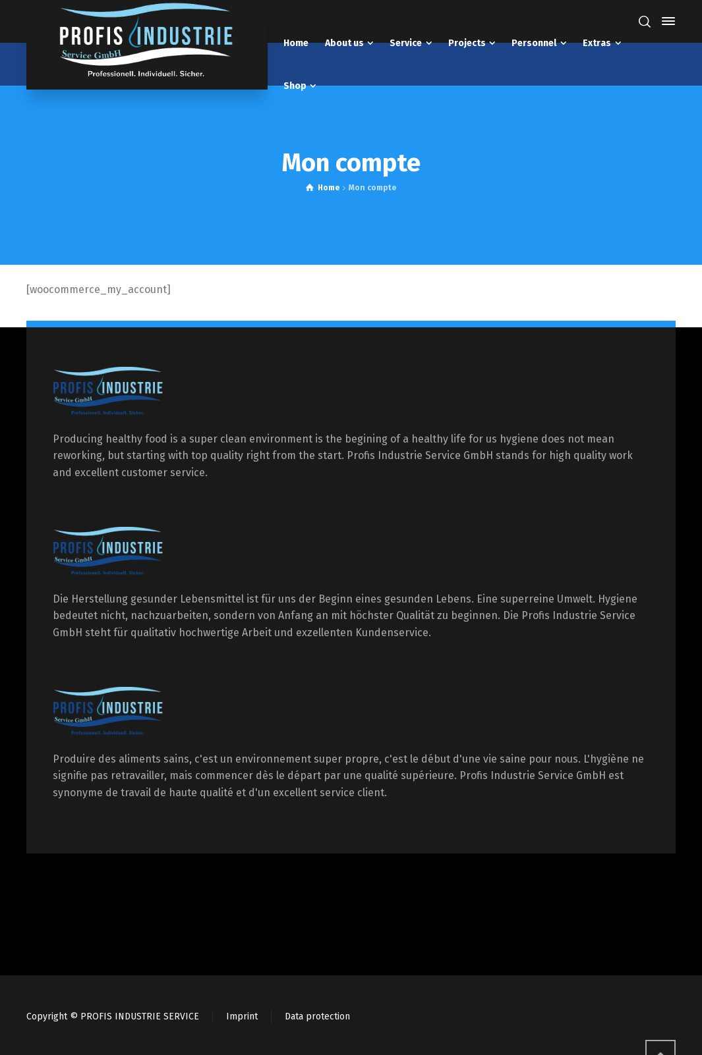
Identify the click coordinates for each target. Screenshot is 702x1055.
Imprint (242, 1016)
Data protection (317, 1016)
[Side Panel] (666, 21)
